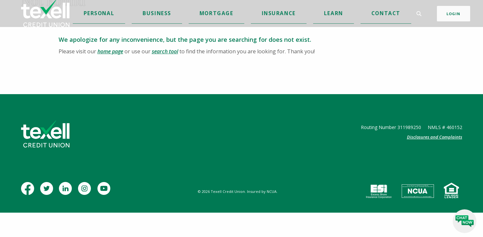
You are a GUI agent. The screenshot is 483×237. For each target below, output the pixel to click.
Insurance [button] (259, 14)
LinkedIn (67, 192)
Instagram (86, 192)
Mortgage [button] (226, 14)
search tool (165, 51)
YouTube (105, 192)
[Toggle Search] (411, 14)
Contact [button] (312, 14)
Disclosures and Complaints (434, 137)
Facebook (29, 192)
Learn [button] (286, 14)
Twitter (48, 192)
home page (110, 51)
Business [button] (195, 14)
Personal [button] (164, 14)
